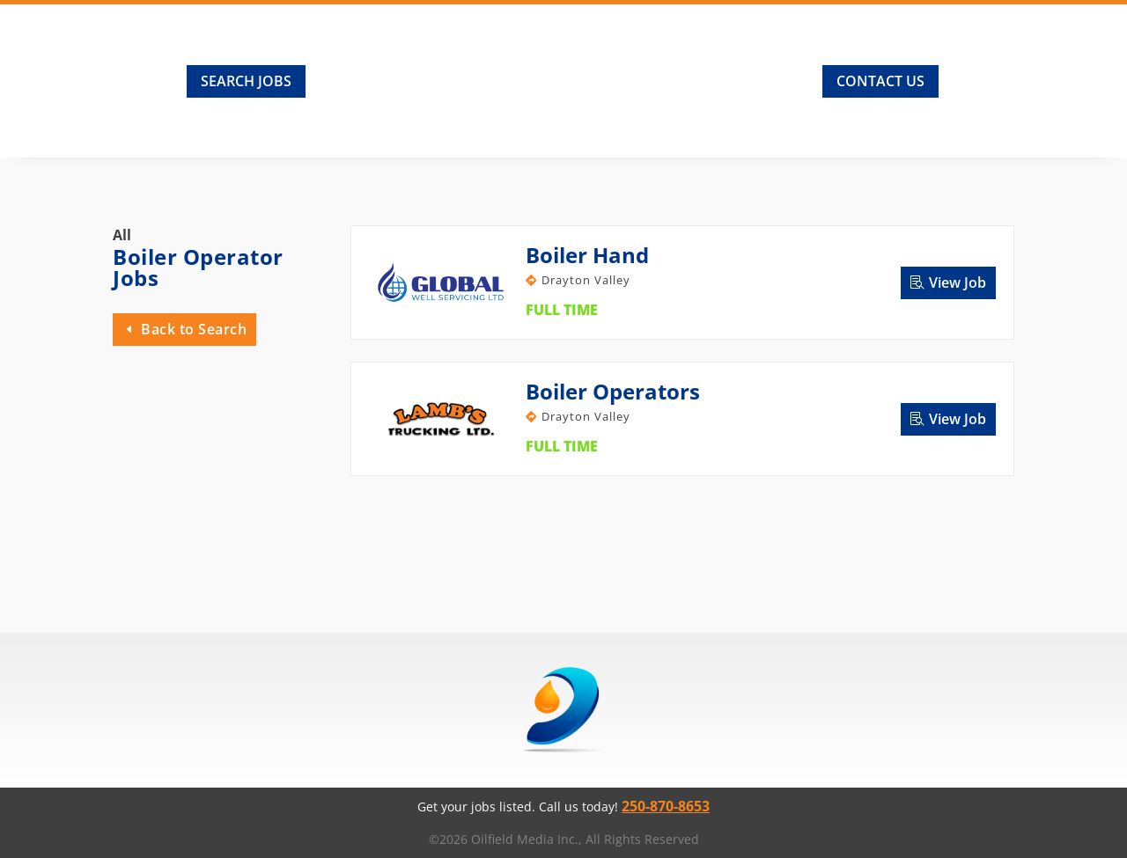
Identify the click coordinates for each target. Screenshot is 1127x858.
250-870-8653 (666, 806)
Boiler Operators (613, 391)
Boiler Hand (587, 254)
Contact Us (880, 81)
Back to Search (194, 329)
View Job (957, 282)
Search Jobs (246, 81)
